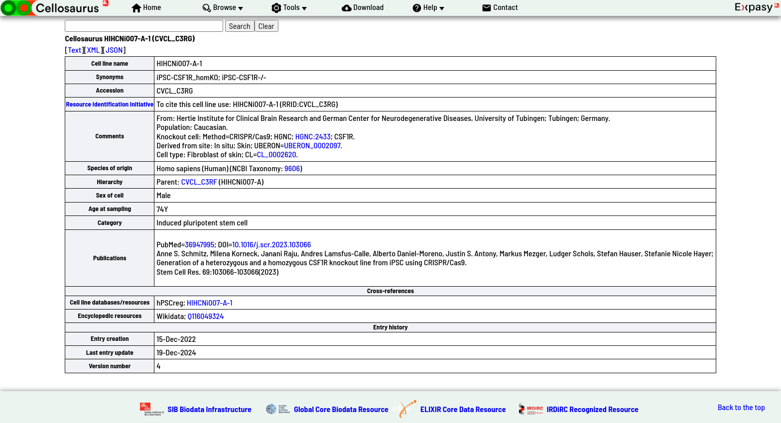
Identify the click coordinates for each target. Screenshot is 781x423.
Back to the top (741, 407)
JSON (114, 49)
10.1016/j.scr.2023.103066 (271, 244)
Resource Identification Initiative (109, 104)
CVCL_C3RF (199, 181)
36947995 (199, 244)
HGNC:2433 (313, 136)
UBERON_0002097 (312, 145)
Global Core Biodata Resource (341, 409)
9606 (292, 168)
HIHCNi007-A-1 (209, 302)
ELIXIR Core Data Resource (463, 409)
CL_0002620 (276, 154)
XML (93, 49)
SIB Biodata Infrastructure (210, 409)
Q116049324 (206, 315)
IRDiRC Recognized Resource (593, 409)
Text (74, 49)
